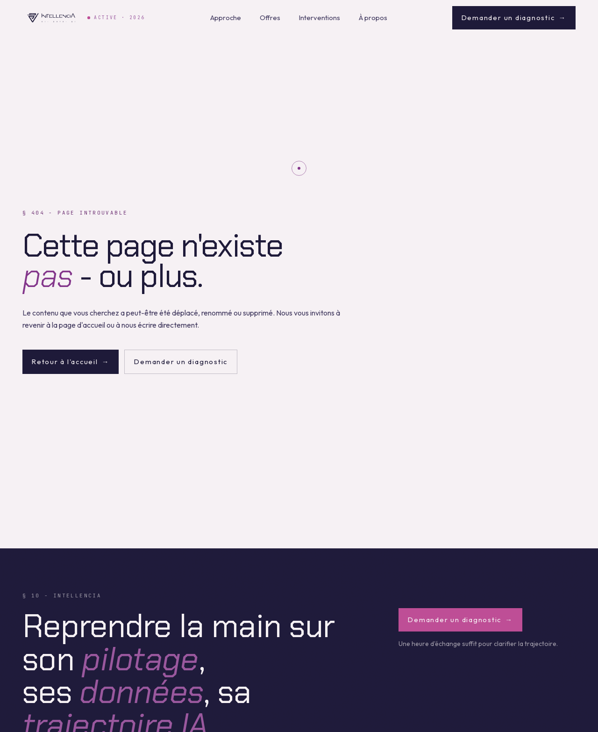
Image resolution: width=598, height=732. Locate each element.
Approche (225, 17)
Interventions (319, 17)
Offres (270, 17)
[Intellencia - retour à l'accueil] (51, 17)
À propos (373, 17)
